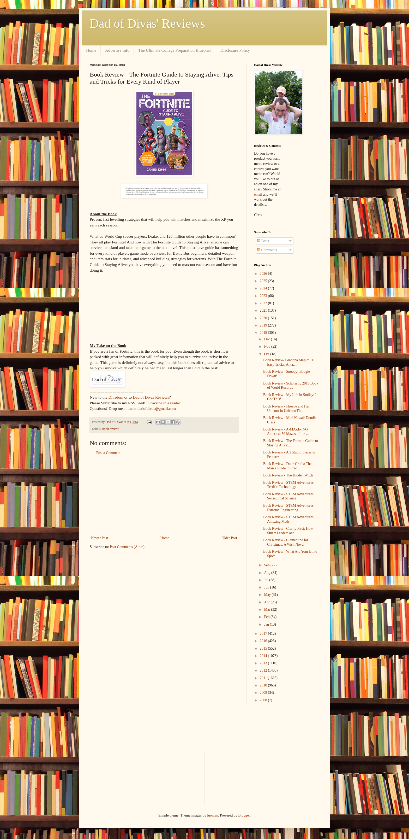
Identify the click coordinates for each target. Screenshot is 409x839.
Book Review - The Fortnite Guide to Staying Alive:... (290, 443)
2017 (264, 634)
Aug (267, 573)
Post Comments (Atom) (127, 547)
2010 (264, 685)
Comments (267, 250)
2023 (264, 296)
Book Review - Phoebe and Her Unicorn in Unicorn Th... (286, 408)
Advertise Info (117, 50)
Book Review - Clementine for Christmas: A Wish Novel (285, 542)
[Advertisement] (164, 495)
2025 (264, 281)
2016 (264, 641)
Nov (267, 346)
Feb (267, 617)
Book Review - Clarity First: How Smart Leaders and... (288, 531)
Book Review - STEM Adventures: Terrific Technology (289, 485)
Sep (267, 565)
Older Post (229, 538)
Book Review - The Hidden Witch (288, 475)
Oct (267, 354)
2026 (264, 274)
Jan (267, 624)
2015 (264, 648)
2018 (264, 333)
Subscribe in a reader (163, 403)
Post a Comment (108, 453)
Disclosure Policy (235, 50)
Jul (266, 580)
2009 (264, 693)
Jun (267, 587)
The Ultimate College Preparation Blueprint (175, 50)
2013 (264, 663)
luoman (212, 815)
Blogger (244, 815)
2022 (264, 303)
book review (110, 429)
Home (91, 50)
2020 (264, 318)
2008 (264, 700)
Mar (267, 609)
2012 (264, 670)
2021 (264, 310)
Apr (267, 602)
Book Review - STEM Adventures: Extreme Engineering (289, 508)
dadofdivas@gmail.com (156, 408)
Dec (267, 339)
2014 (264, 656)
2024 (264, 288)
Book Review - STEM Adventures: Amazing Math (289, 519)
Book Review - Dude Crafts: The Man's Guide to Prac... (287, 466)
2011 (264, 678)
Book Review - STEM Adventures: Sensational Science (289, 496)
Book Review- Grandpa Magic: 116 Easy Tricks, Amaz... (289, 362)
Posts (263, 241)
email (258, 194)
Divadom (115, 397)
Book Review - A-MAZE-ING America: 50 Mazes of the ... (286, 431)
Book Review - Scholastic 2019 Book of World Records (290, 385)
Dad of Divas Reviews (151, 397)
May (268, 595)
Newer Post (99, 538)
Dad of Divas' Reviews (147, 23)
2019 (264, 325)
